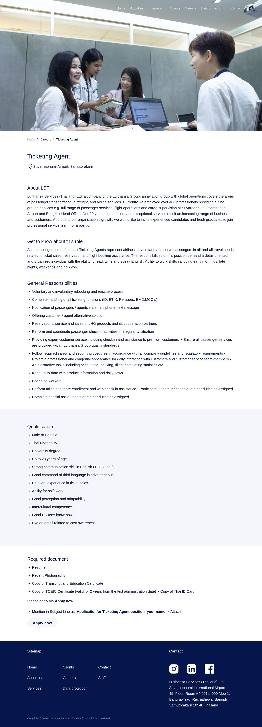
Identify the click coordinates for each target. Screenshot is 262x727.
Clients (175, 8)
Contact (236, 8)
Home (120, 8)
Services (157, 8)
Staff (249, 8)
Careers (190, 8)
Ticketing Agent (67, 139)
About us (138, 8)
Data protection (213, 8)
